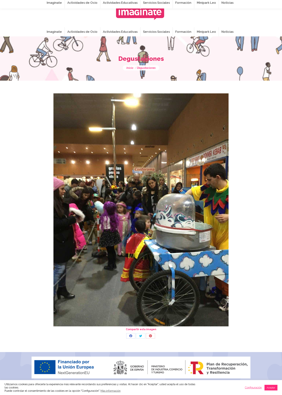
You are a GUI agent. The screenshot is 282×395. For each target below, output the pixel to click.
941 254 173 (95, 4)
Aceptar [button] (271, 387)
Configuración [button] (253, 387)
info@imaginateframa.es (126, 4)
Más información (111, 390)
